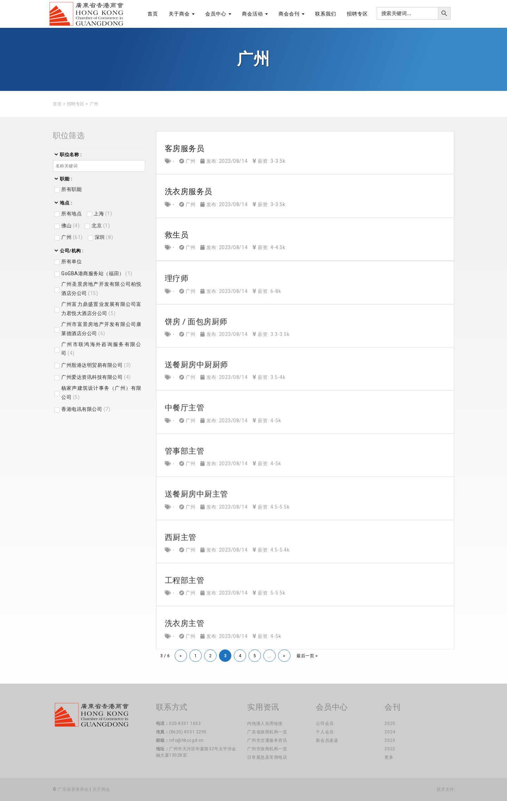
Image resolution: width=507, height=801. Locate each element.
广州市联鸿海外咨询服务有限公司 (101, 348)
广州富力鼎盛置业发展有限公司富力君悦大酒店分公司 (101, 308)
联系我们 (325, 14)
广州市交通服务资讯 (267, 740)
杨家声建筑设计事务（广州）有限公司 (101, 392)
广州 (72, 237)
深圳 (104, 237)
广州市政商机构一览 (267, 748)
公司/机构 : (72, 250)
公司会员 (324, 723)
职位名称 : (71, 154)
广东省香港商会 (73, 789)
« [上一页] (181, 655)
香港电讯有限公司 (86, 409)
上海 (103, 213)
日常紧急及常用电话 (267, 757)
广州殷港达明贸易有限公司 (96, 365)
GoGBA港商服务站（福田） (96, 273)
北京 (101, 225)
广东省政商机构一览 (267, 731)
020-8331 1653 (185, 723)
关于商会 (182, 14)
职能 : (66, 178)
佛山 (70, 225)
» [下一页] (284, 655)
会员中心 (218, 14)
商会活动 (255, 14)
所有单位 (71, 261)
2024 (389, 731)
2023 (389, 740)
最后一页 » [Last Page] (307, 655)
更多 (388, 757)
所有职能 (71, 189)
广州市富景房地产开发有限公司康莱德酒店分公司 (101, 328)
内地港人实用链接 (264, 723)
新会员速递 (327, 740)
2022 (389, 748)
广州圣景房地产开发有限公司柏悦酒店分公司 (101, 288)
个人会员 (324, 731)
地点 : (66, 202)
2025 (389, 723)
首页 (153, 14)
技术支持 (445, 789)
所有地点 (71, 213)
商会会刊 (291, 14)
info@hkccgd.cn (186, 740)
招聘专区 (357, 14)
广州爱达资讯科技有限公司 (96, 377)
